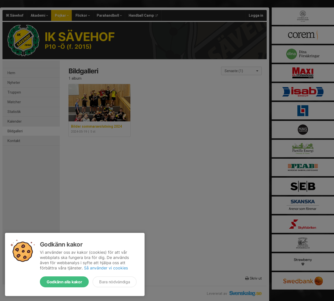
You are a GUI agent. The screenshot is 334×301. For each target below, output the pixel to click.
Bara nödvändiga (114, 281)
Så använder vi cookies (106, 267)
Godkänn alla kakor (64, 281)
